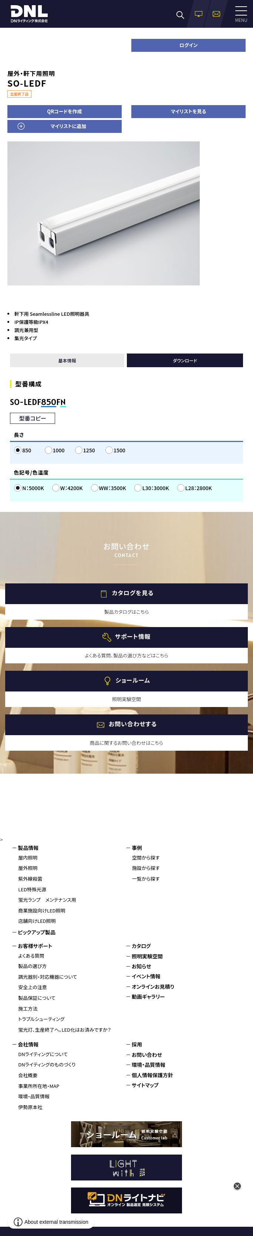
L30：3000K (155, 488)
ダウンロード (185, 360)
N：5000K (33, 488)
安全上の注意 (32, 987)
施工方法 (27, 1008)
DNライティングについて (43, 1054)
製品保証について (36, 997)
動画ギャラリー (148, 996)
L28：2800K (198, 488)
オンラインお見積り (153, 986)
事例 (137, 847)
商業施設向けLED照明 (41, 910)
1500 (119, 450)
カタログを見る (133, 592)
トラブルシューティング (41, 1018)
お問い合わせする (133, 723)
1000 (59, 450)
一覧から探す (146, 878)
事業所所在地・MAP (38, 1085)
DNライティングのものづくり (46, 1064)
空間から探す (146, 857)
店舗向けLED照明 (36, 920)
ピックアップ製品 (36, 932)
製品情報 (28, 847)
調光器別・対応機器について (47, 976)
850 (26, 450)
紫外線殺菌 (30, 878)
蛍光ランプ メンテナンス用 (47, 899)
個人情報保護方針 (152, 1075)
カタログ (141, 945)
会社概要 (27, 1075)
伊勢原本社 (30, 1107)
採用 (137, 1044)
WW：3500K (112, 488)
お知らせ (141, 966)
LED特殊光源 (32, 889)
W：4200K (71, 488)
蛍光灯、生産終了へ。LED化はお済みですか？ (64, 1029)
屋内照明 (27, 857)
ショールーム (132, 680)
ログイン (188, 44)
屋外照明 (27, 867)
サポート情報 (133, 636)
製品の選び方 (32, 965)
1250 (89, 450)
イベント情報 (146, 976)
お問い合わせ (147, 1054)
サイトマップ (145, 1085)
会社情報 (28, 1044)
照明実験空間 (147, 956)
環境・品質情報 (34, 1096)
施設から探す (146, 867)
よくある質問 (31, 955)
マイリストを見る (188, 111)
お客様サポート (35, 945)
